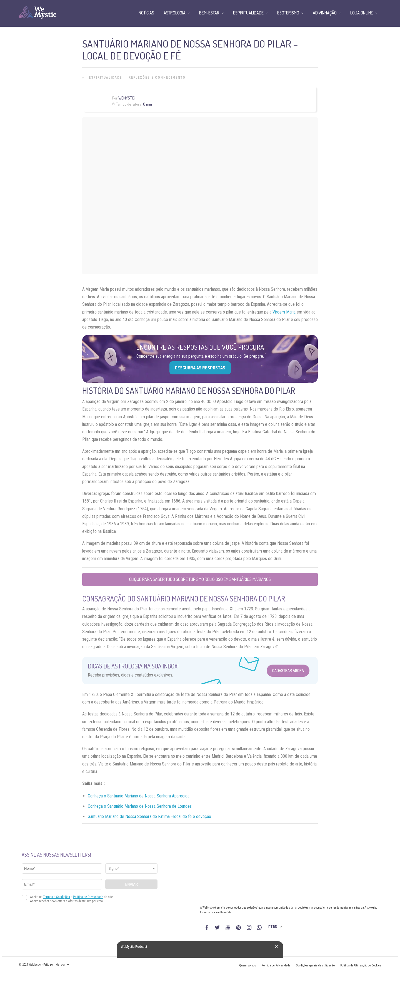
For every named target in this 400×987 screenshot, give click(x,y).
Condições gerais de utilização (315, 965)
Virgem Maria (284, 312)
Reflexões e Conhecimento (157, 77)
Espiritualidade (105, 77)
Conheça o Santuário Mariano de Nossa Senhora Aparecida (138, 796)
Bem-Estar (209, 13)
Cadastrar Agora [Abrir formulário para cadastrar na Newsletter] (288, 670)
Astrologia (175, 13)
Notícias (146, 13)
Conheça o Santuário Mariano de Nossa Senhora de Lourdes (140, 806)
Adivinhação (325, 13)
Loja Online (361, 13)
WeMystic (126, 98)
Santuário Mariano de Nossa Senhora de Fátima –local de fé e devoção (149, 816)
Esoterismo (288, 13)
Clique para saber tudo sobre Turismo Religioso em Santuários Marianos (200, 579)
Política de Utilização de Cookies (360, 965)
